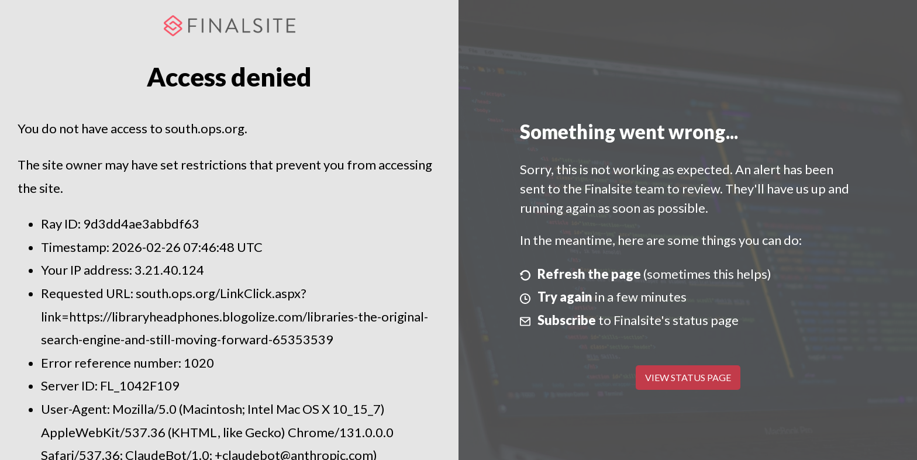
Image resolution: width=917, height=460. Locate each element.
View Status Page (688, 377)
